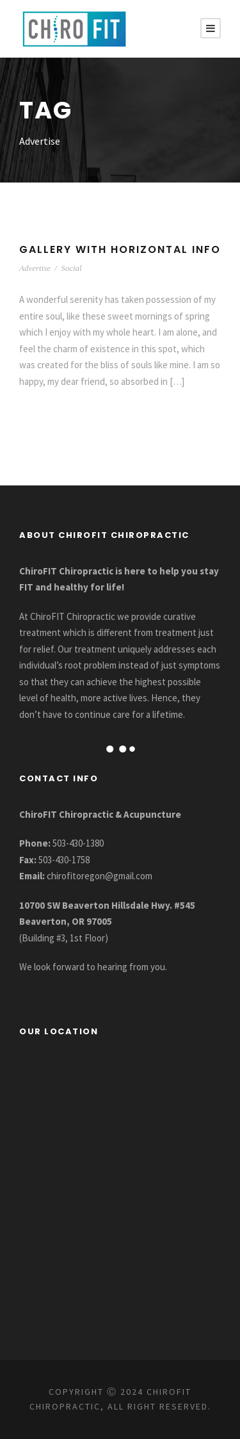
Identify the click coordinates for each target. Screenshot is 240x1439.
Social (71, 268)
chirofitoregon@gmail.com (99, 876)
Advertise (35, 268)
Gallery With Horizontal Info (120, 249)
